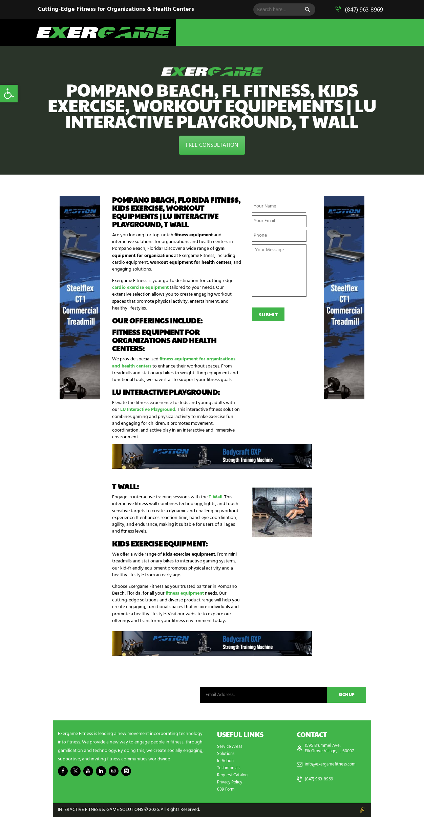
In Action (226, 761)
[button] (9, 93)
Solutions (226, 754)
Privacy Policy (231, 782)
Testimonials (229, 768)
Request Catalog (233, 775)
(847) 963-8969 (364, 10)
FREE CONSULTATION (212, 145)
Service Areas (230, 747)
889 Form (226, 789)
